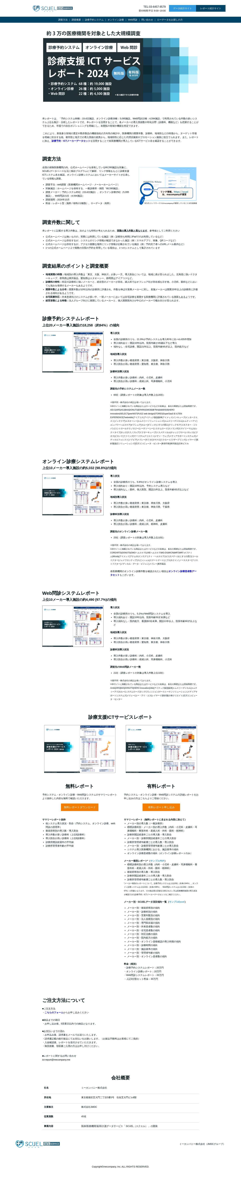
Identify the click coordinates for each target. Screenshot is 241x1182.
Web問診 (132, 19)
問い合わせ (147, 19)
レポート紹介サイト (210, 8)
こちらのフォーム (54, 1012)
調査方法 (63, 19)
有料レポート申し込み (161, 807)
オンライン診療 (116, 19)
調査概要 (76, 19)
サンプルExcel (177, 901)
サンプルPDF (157, 860)
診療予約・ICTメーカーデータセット (71, 141)
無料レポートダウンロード (80, 807)
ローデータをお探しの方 (170, 19)
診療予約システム (94, 19)
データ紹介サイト (182, 8)
